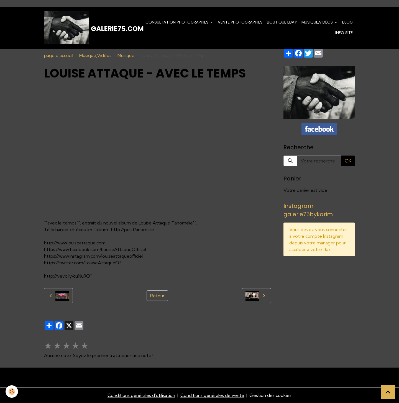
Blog (347, 22)
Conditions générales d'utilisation (141, 395)
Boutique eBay (282, 22)
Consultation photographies (177, 22)
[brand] (90, 27)
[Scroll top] (388, 392)
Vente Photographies (240, 22)
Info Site (344, 32)
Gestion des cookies (270, 395)
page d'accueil (58, 55)
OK (348, 161)
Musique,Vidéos (317, 22)
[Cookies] (12, 391)
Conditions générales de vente (212, 395)
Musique (125, 55)
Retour (157, 295)
